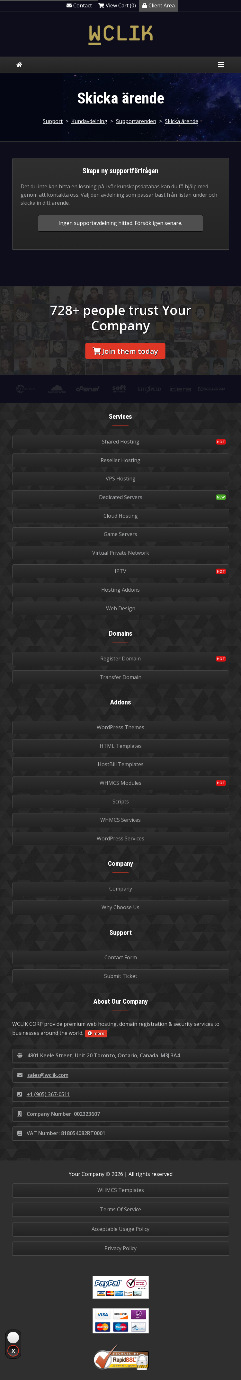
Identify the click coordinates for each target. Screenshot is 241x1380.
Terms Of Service (120, 1209)
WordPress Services (120, 838)
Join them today (125, 351)
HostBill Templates (121, 764)
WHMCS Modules (120, 782)
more (96, 1033)
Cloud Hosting (120, 515)
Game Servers (120, 534)
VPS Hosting (121, 478)
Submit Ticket (120, 976)
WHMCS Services (120, 819)
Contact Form (120, 957)
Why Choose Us (120, 907)
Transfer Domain (120, 677)
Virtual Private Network (120, 552)
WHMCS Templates (120, 1190)
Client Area (158, 5)
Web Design (120, 608)
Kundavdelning (89, 121)
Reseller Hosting (120, 460)
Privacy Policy (120, 1248)
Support (53, 121)
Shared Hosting (120, 441)
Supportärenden (136, 121)
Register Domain (120, 658)
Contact (79, 5)
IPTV (120, 571)
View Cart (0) (117, 5)
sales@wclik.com (42, 1075)
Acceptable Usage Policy (120, 1228)
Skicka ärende (181, 121)
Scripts (120, 801)
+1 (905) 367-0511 (43, 1094)
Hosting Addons (120, 589)
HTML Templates (121, 745)
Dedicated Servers (120, 497)
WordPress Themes (120, 727)
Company (120, 888)
